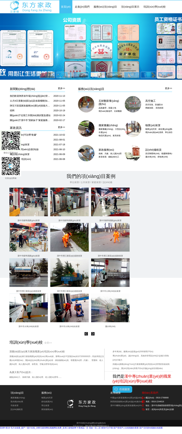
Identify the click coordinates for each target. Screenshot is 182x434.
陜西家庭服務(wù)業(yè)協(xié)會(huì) (126, 401)
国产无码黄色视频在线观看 (151, 428)
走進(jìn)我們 (82, 6)
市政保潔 (14, 405)
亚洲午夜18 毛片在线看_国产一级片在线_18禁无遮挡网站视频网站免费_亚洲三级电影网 (38, 428)
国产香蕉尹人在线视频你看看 (126, 428)
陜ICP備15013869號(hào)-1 (97, 426)
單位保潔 (74, 182)
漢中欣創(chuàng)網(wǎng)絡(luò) (91, 423)
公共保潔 (85, 182)
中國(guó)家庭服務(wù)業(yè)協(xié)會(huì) (128, 398)
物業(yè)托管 (47, 398)
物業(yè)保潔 (152, 125)
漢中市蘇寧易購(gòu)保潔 (29, 220)
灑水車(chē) (110, 326)
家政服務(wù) (106, 149)
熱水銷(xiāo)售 (17, 401)
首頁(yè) (66, 6)
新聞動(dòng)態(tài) (22, 89)
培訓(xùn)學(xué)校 (154, 6)
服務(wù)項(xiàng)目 (105, 6)
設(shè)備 (107, 182)
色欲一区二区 (95, 428)
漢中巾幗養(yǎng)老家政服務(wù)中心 (126, 405)
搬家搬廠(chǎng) (108, 125)
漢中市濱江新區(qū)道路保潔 (69, 256)
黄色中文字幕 (107, 428)
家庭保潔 (96, 182)
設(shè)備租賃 (153, 149)
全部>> (48, 342)
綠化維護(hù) (47, 401)
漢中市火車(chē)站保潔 (110, 291)
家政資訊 (16, 127)
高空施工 (150, 100)
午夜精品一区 (82, 428)
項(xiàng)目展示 (130, 6)
